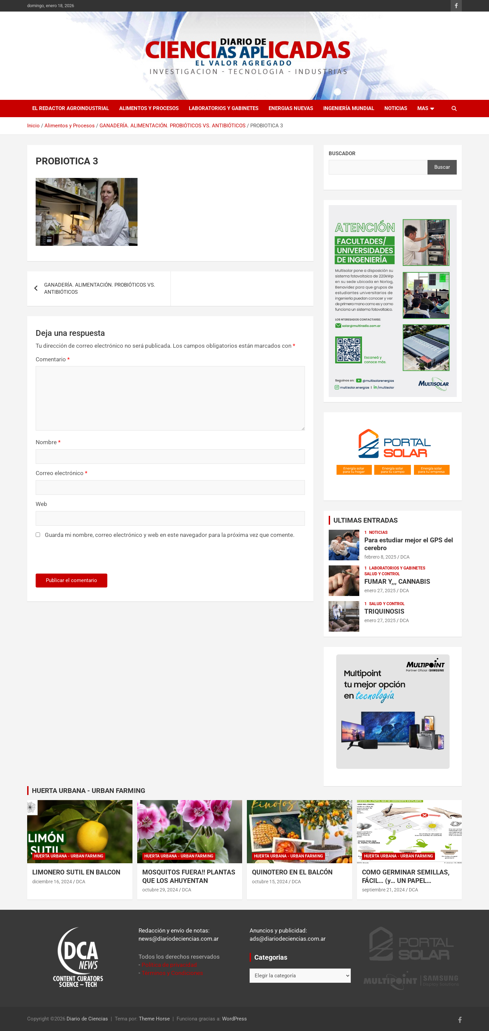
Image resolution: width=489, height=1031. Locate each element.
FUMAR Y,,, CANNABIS (397, 581)
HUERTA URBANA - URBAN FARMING (88, 790)
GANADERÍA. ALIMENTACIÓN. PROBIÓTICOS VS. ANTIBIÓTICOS (99, 288)
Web (41, 504)
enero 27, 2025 (380, 590)
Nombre (48, 442)
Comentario (53, 359)
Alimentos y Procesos (149, 108)
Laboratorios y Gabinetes (223, 108)
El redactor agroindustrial (70, 108)
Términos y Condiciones (172, 973)
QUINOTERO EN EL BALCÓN (292, 872)
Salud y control (382, 574)
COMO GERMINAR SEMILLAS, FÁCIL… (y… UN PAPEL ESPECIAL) (406, 880)
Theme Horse (154, 1019)
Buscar (442, 167)
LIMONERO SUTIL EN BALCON (76, 872)
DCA (405, 557)
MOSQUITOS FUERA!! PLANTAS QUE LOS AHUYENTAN (188, 876)
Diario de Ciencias (87, 1019)
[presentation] (82, 559)
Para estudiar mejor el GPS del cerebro (408, 544)
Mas (422, 108)
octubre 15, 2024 (270, 881)
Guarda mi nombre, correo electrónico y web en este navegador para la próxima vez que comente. (169, 534)
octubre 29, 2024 (160, 889)
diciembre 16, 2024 (52, 881)
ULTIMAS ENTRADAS (365, 520)
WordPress (234, 1019)
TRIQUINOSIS (384, 611)
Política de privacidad (169, 964)
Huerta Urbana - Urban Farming (68, 856)
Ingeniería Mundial (348, 108)
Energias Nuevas (291, 108)
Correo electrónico (61, 473)
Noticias (395, 108)
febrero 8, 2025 (380, 557)
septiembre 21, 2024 (383, 889)
